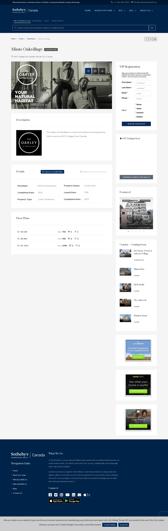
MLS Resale (37, 21)
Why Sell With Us (20, 484)
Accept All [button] (123, 525)
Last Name (127, 88)
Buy (121, 10)
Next (149, 213)
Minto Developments (47, 185)
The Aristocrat (140, 300)
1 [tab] (130, 232)
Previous (123, 213)
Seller (139, 109)
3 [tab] (137, 232)
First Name (127, 82)
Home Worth (58, 21)
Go (152, 28)
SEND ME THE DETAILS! (136, 124)
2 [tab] (134, 232)
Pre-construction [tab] (22, 21)
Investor (140, 113)
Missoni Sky (139, 269)
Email (125, 93)
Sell (131, 10)
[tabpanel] (136, 213)
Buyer (139, 104)
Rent (47, 21)
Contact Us (17, 493)
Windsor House (140, 316)
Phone (125, 98)
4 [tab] (141, 232)
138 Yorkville (139, 285)
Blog (15, 488)
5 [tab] (145, 232)
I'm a (124, 110)
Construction (51, 49)
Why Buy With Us (20, 479)
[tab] (88, 71)
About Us (145, 10)
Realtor (140, 117)
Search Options (103, 10)
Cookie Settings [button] (110, 525)
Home (88, 10)
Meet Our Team (19, 475)
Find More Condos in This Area (136, 177)
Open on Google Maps (52, 172)
